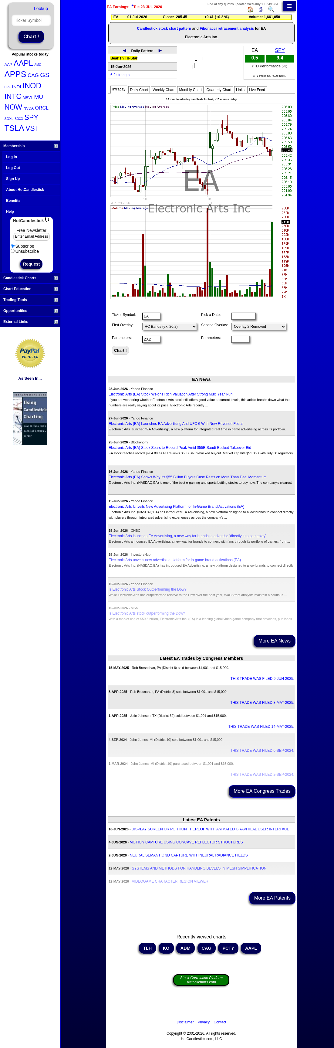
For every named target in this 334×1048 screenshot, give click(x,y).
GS (44, 74)
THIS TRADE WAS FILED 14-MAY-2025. (261, 726)
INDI (16, 86)
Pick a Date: (211, 315)
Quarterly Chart (219, 90)
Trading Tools (30, 300)
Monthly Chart (190, 90)
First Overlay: (122, 325)
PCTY (228, 948)
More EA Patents (272, 897)
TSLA (14, 128)
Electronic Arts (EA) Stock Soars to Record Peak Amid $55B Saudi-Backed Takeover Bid (180, 448)
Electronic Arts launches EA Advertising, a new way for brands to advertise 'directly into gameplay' (187, 536)
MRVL (28, 98)
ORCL (41, 107)
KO (166, 948)
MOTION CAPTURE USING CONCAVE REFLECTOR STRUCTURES (186, 842)
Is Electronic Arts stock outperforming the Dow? (147, 613)
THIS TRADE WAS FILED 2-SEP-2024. (262, 774)
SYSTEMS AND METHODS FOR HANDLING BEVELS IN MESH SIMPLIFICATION (199, 868)
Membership (30, 146)
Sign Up (13, 179)
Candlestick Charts (30, 278)
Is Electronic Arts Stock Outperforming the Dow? (148, 589)
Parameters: (122, 338)
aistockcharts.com (201, 980)
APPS (15, 74)
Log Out (13, 168)
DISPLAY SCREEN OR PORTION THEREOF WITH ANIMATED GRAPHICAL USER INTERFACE (210, 829)
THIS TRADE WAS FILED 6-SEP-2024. (262, 750)
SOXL (9, 118)
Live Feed (257, 90)
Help (10, 211)
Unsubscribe (25, 251)
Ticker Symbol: (124, 315)
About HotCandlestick (25, 190)
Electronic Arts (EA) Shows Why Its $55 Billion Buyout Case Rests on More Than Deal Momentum (188, 477)
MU (38, 97)
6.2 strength (120, 75)
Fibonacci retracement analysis (227, 28)
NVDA (29, 108)
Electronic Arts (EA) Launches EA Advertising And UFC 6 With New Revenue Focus (176, 424)
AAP (8, 64)
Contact (220, 1022)
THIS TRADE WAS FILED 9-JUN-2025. (262, 679)
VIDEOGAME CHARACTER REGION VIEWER (170, 881)
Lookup (41, 8)
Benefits (13, 200)
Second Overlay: (214, 325)
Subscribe (22, 246)
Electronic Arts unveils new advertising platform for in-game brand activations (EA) (175, 560)
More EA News (274, 640)
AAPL (23, 63)
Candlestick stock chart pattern (164, 28)
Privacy (204, 1022)
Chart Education (30, 289)
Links (240, 90)
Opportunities (30, 311)
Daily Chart (139, 90)
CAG (33, 75)
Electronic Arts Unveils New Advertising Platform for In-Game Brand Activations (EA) (177, 506)
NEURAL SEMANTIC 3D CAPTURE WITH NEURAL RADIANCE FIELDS (189, 855)
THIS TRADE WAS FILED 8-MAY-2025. (262, 702)
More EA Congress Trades (262, 791)
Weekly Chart (163, 90)
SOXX (19, 118)
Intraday (118, 89)
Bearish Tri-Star (123, 58)
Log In (11, 157)
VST (32, 128)
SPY (32, 117)
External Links (30, 322)
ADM (185, 948)
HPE (8, 87)
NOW (13, 107)
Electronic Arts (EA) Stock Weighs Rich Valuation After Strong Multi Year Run (170, 394)
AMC (37, 64)
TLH (147, 948)
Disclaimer (185, 1022)
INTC (13, 96)
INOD (32, 85)
